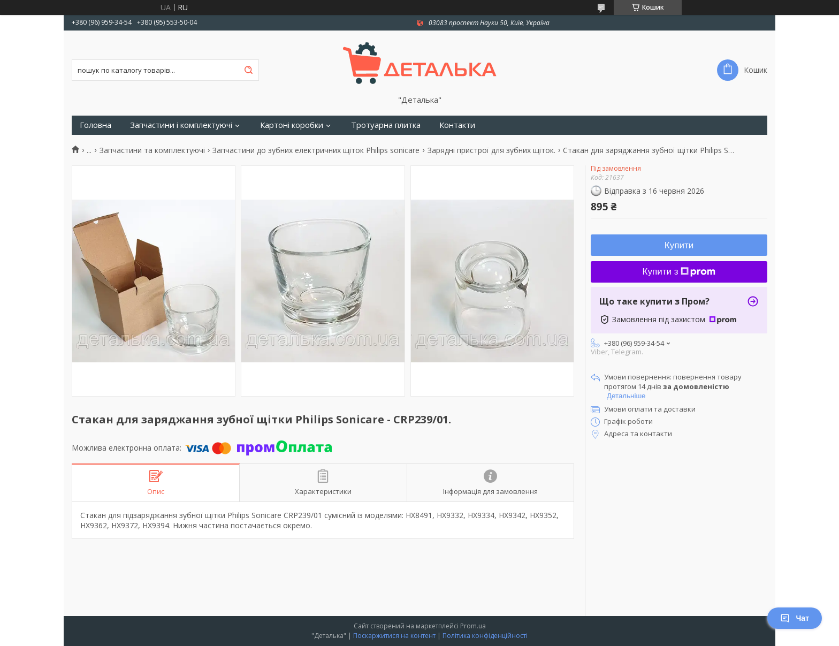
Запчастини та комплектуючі (152, 150)
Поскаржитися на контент (394, 635)
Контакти (457, 125)
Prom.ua (473, 625)
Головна (95, 125)
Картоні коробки (291, 125)
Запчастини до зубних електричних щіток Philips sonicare (316, 150)
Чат (794, 618)
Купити (679, 245)
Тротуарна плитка (386, 125)
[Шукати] (248, 70)
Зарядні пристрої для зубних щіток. (491, 150)
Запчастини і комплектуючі (181, 125)
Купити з (679, 272)
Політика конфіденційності (485, 635)
